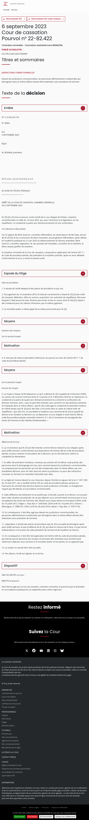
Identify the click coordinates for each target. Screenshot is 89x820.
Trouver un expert (8, 707)
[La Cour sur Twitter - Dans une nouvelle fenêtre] (26, 651)
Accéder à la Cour (10, 752)
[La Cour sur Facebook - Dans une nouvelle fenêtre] (33, 650)
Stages (4, 722)
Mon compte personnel (11, 744)
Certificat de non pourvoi (11, 704)
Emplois (5, 715)
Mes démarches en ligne (11, 747)
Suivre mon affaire (9, 697)
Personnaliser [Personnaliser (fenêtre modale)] (47, 817)
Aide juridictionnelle (9, 700)
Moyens (9, 321)
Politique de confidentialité (59, 807)
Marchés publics (8, 726)
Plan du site (45, 807)
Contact (24, 807)
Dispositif (10, 566)
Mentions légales (34, 807)
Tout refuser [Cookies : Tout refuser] (32, 817)
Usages (5, 762)
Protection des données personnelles (16, 769)
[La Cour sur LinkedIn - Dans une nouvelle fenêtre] (48, 651)
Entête (8, 108)
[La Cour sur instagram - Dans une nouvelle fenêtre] (55, 651)
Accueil (6, 10)
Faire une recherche (9, 737)
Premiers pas (7, 734)
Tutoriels (6, 730)
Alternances (6, 719)
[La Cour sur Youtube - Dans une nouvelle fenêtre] (41, 651)
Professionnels (9, 712)
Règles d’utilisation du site (12, 765)
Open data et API (8, 776)
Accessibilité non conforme (12, 772)
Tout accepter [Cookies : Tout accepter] (20, 817)
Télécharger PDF (14, 19)
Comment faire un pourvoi (12, 693)
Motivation (12, 346)
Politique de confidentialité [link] (65, 817)
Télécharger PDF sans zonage (46, 19)
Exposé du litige (15, 273)
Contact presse (9, 757)
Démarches (7, 690)
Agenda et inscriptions (10, 741)
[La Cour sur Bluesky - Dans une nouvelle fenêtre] (62, 651)
